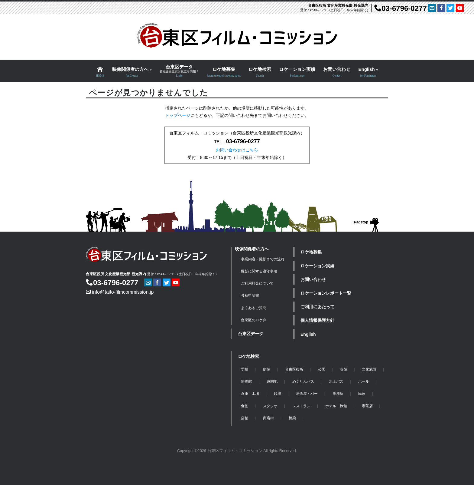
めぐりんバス (303, 381)
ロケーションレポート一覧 (325, 293)
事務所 (338, 393)
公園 (321, 369)
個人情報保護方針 (317, 320)
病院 (266, 369)
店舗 (244, 418)
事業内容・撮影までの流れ (262, 259)
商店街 (268, 418)
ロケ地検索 (248, 356)
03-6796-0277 (400, 8)
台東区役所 (294, 369)
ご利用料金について (257, 283)
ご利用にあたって (317, 306)
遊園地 (272, 381)
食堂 (244, 406)
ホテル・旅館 (336, 406)
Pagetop (361, 222)
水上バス (336, 381)
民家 (361, 393)
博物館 (246, 381)
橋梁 (292, 418)
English (308, 334)
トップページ (177, 115)
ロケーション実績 (317, 265)
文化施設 (369, 369)
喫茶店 (367, 406)
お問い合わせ (313, 279)
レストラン (301, 406)
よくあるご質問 (253, 308)
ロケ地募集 (311, 251)
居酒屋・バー (307, 393)
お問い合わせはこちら (237, 149)
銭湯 (277, 393)
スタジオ (270, 406)
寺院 (343, 369)
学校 (244, 369)
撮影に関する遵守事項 (259, 271)
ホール (363, 381)
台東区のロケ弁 (253, 320)
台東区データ (250, 333)
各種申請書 (250, 295)
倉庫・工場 (250, 393)
